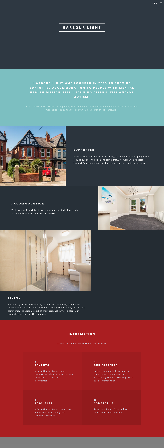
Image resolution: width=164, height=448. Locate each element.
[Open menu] (157, 3)
